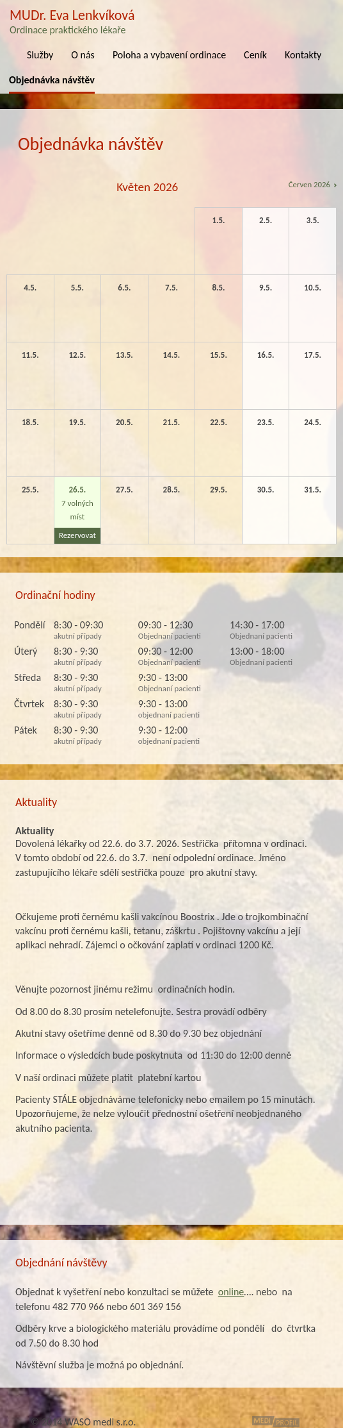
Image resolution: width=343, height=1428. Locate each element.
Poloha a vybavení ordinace (169, 55)
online (231, 1292)
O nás (83, 55)
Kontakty (303, 55)
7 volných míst (77, 514)
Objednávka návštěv (52, 80)
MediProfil (275, 1421)
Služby (40, 55)
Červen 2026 (309, 184)
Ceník (255, 55)
